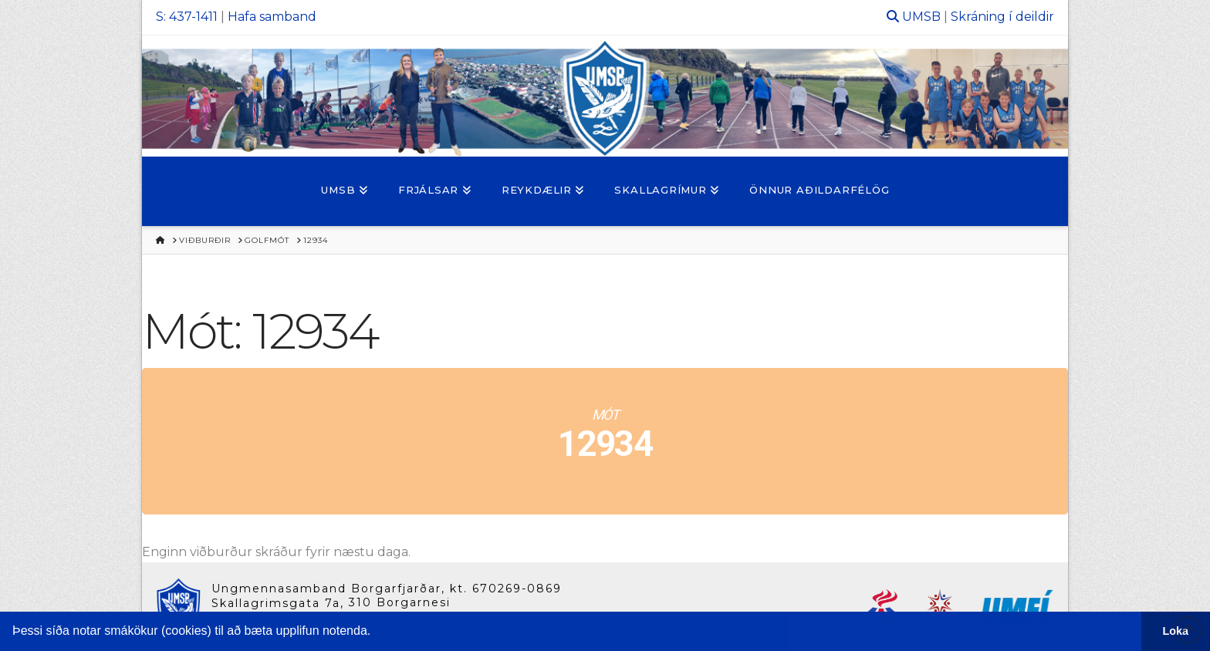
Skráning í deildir (1002, 16)
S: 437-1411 (187, 16)
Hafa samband (272, 16)
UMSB (921, 16)
